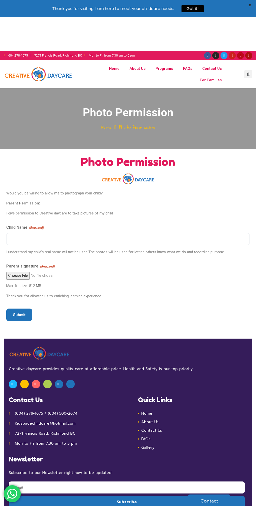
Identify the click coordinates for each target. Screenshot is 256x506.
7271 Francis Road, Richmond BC (45, 399)
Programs (164, 35)
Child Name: (25, 194)
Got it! (192, 9)
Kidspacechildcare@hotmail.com (45, 389)
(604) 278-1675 (29, 379)
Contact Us (212, 35)
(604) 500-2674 (63, 379)
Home (114, 35)
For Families (211, 46)
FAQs (187, 35)
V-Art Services (200, 491)
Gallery (147, 413)
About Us (138, 35)
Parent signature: (30, 232)
